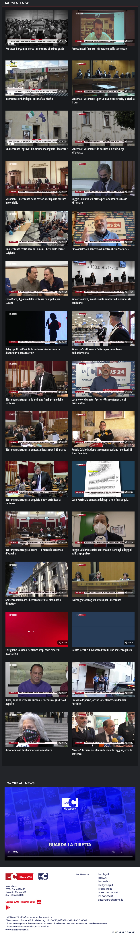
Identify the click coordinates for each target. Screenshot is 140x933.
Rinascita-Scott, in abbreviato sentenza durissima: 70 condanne (101, 301)
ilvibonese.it (105, 896)
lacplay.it (103, 874)
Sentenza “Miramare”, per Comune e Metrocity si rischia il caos (103, 100)
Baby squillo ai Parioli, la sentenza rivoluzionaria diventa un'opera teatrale (32, 351)
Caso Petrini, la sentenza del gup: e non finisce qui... (100, 500)
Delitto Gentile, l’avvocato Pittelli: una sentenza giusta (102, 650)
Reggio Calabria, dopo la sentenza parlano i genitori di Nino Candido (102, 451)
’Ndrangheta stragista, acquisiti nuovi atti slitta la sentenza (33, 501)
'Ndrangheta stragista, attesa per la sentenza (96, 600)
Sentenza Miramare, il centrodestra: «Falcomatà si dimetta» (33, 601)
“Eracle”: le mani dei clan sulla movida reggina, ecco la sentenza (102, 752)
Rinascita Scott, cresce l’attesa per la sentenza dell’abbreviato (97, 351)
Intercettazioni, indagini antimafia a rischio (29, 99)
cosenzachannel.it (109, 892)
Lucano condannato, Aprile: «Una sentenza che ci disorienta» (99, 401)
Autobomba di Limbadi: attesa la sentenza (28, 750)
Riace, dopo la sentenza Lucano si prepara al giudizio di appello (36, 702)
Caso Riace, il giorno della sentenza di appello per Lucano (32, 301)
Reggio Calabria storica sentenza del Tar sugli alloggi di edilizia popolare (102, 551)
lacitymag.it (105, 885)
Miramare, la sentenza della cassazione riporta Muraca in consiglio (35, 201)
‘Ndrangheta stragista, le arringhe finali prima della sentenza (34, 401)
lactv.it (102, 877)
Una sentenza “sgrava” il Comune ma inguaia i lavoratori (36, 149)
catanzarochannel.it (110, 899)
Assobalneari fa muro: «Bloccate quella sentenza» (99, 49)
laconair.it (104, 881)
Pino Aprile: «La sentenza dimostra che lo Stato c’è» (100, 249)
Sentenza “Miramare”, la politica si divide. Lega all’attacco (98, 150)
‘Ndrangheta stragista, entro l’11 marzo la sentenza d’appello (34, 551)
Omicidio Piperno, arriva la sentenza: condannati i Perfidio (99, 702)
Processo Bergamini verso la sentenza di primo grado (35, 49)
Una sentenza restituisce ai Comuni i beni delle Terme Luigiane (35, 251)
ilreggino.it (105, 888)
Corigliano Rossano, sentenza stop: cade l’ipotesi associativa (32, 652)
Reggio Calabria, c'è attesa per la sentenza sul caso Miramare (99, 201)
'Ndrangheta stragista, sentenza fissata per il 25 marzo (35, 450)
